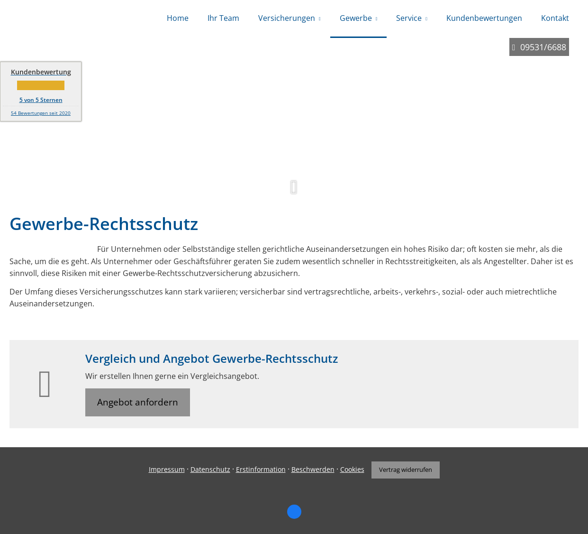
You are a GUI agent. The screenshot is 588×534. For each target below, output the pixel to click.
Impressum (167, 469)
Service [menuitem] (409, 18)
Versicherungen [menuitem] (286, 18)
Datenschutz (210, 469)
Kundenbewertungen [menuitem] (484, 18)
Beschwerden (313, 469)
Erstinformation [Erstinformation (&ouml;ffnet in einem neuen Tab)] (261, 469)
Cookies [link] (352, 469)
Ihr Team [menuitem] (223, 18)
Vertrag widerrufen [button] (405, 469)
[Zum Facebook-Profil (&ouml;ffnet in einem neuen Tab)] (294, 512)
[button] (294, 192)
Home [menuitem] (178, 18)
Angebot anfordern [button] (137, 402)
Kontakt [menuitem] (555, 18)
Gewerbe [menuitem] (356, 18)
